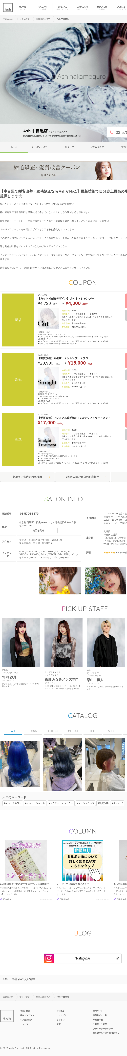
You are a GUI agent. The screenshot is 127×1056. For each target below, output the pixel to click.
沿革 (59, 1024)
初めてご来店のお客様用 (27, 477)
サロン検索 (25, 1011)
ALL (13, 731)
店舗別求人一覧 (100, 1015)
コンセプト (61, 1015)
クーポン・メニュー (41, 147)
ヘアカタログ (97, 147)
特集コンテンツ (27, 1015)
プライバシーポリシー (103, 1029)
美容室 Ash (8, 19)
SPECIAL (62, 8)
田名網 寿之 (8, 899)
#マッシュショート (35, 803)
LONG (33, 731)
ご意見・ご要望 (100, 1024)
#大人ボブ (117, 803)
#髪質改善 (103, 803)
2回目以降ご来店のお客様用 (82, 477)
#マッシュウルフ (85, 803)
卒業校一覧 (98, 1020)
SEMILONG (53, 731)
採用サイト (98, 1011)
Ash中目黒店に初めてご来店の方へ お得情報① (24, 884)
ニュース (24, 1024)
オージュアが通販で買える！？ (73, 884)
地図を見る (38, 530)
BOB (92, 731)
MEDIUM (73, 731)
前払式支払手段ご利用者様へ (106, 1033)
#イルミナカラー (12, 803)
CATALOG (82, 8)
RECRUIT (102, 8)
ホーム (13, 147)
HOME (22, 8)
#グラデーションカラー (61, 803)
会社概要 (60, 1011)
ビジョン (60, 1020)
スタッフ (69, 147)
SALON (42, 8)
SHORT (112, 731)
